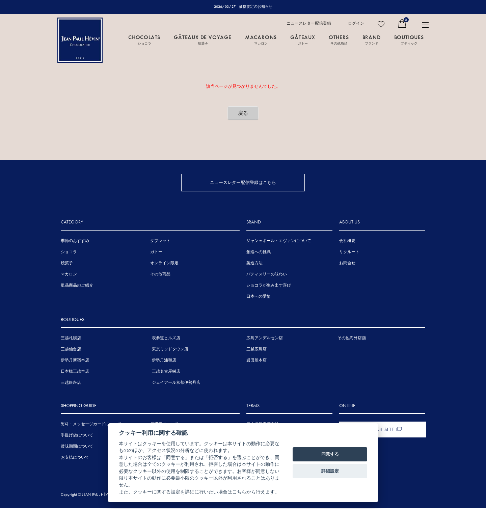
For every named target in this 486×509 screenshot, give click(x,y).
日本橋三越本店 (75, 372)
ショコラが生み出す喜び (268, 285)
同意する (330, 454)
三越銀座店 (71, 383)
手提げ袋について (77, 435)
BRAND (371, 39)
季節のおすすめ (75, 241)
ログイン (356, 23)
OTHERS (339, 39)
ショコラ (69, 252)
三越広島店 (256, 349)
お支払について (75, 458)
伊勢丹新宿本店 (75, 361)
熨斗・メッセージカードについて (91, 424)
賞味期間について (77, 447)
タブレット (160, 241)
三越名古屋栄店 (166, 372)
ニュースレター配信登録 (309, 23)
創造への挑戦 (258, 252)
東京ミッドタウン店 (170, 349)
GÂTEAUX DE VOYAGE (203, 39)
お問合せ (347, 263)
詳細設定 (330, 471)
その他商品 (160, 274)
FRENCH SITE (379, 430)
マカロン (69, 274)
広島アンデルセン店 (264, 338)
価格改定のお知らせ (255, 6)
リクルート (349, 252)
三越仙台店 (71, 349)
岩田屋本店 (256, 361)
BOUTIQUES (409, 39)
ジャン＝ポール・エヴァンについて (278, 241)
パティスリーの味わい (266, 274)
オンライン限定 (164, 263)
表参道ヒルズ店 (166, 338)
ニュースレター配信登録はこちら (243, 182)
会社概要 (347, 241)
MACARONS (261, 39)
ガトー (156, 252)
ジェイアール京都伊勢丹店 (176, 383)
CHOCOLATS (144, 39)
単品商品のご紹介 (77, 285)
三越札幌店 (71, 338)
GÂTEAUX (302, 39)
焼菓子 (67, 263)
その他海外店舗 (352, 338)
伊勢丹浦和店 (164, 361)
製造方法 (254, 263)
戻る (243, 113)
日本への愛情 (258, 296)
